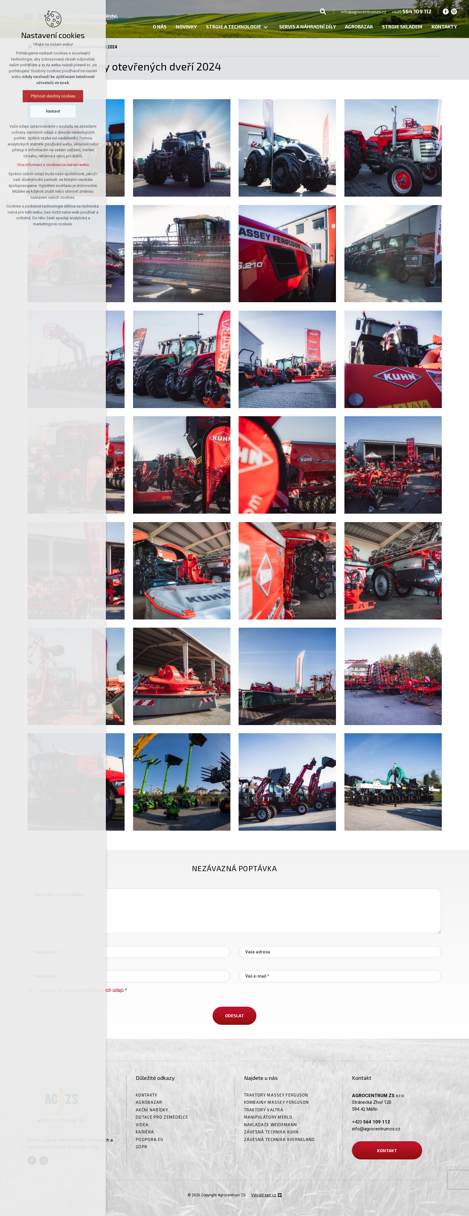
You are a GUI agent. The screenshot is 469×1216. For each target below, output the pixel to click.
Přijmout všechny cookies (53, 96)
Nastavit (53, 111)
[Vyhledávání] (323, 11)
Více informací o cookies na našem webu (53, 164)
